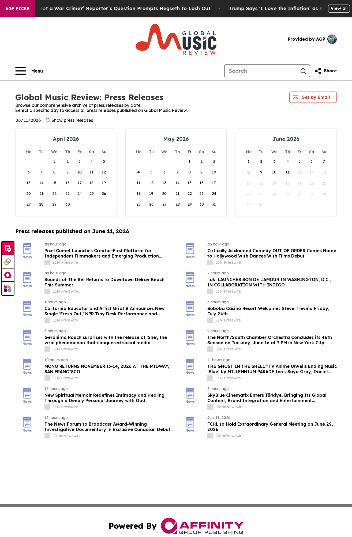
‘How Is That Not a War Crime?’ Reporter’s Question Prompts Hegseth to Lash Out (116, 8)
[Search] (260, 71)
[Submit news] (8, 248)
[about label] (47, 262)
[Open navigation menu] (29, 71)
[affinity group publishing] (8, 275)
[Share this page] (325, 71)
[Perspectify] (8, 261)
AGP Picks (17, 8)
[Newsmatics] (8, 288)
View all (339, 8)
